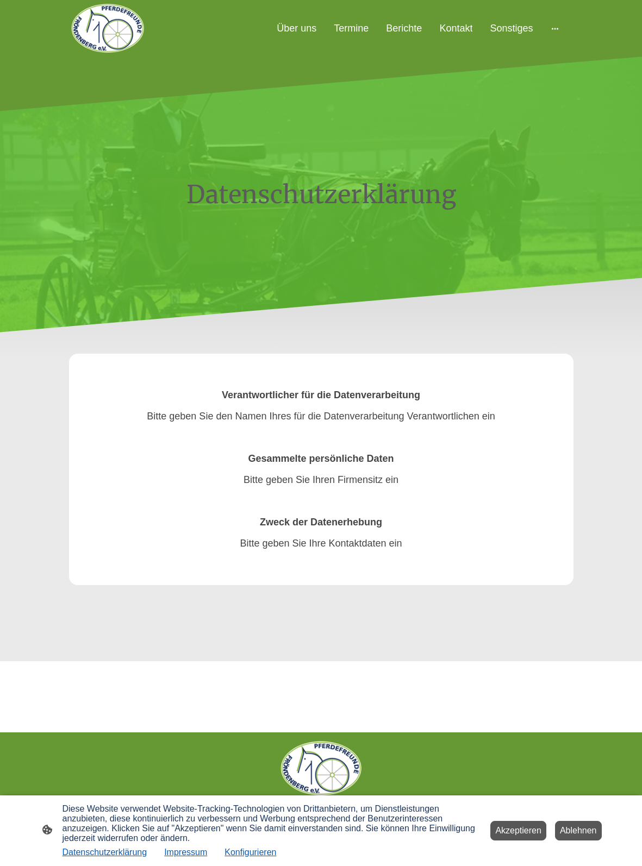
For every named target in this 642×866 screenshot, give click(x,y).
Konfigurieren (250, 852)
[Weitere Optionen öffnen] (555, 28)
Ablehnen (578, 830)
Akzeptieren (518, 830)
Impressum (185, 852)
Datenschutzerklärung (105, 852)
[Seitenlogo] (107, 28)
